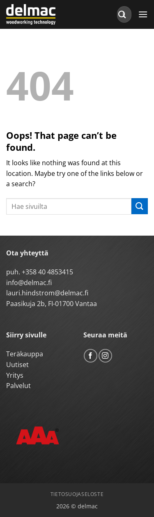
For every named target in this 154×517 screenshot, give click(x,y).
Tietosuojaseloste (77, 494)
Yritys (14, 375)
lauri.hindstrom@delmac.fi (47, 292)
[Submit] (122, 14)
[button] (143, 14)
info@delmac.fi (29, 282)
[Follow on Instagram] (105, 356)
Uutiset (17, 364)
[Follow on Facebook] (90, 356)
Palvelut (18, 385)
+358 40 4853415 (47, 271)
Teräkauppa (24, 353)
